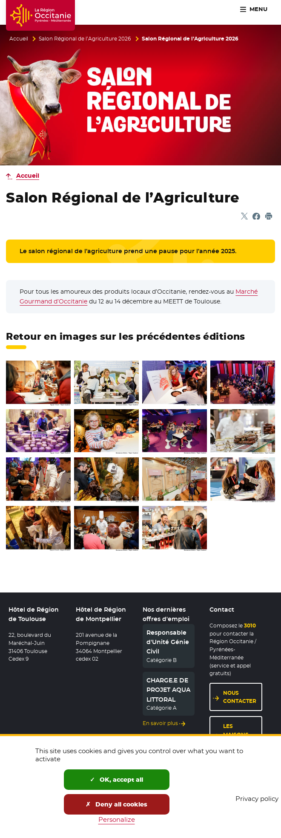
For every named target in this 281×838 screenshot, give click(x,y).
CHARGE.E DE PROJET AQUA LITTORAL (168, 689)
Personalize (116, 819)
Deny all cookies (116, 804)
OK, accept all (116, 779)
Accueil (18, 39)
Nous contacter (242, 697)
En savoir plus (160, 723)
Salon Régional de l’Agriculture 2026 (85, 39)
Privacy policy (256, 799)
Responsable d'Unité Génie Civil (167, 642)
